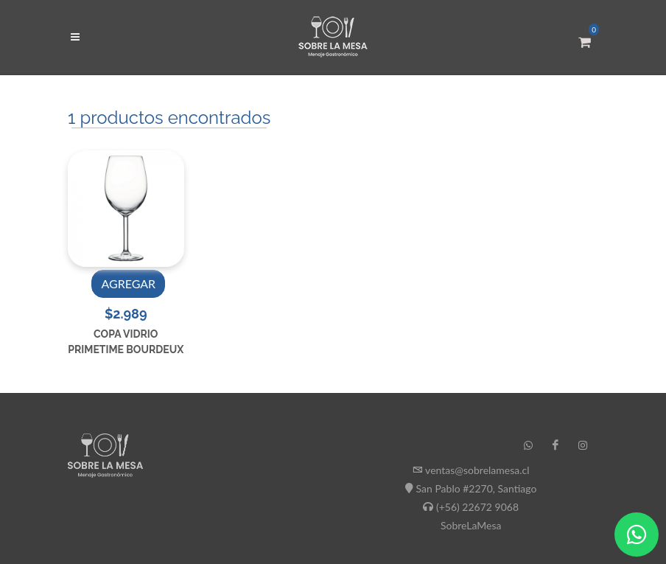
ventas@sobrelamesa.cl (477, 470)
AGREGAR (128, 283)
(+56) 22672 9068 (477, 507)
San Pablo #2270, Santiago (476, 488)
